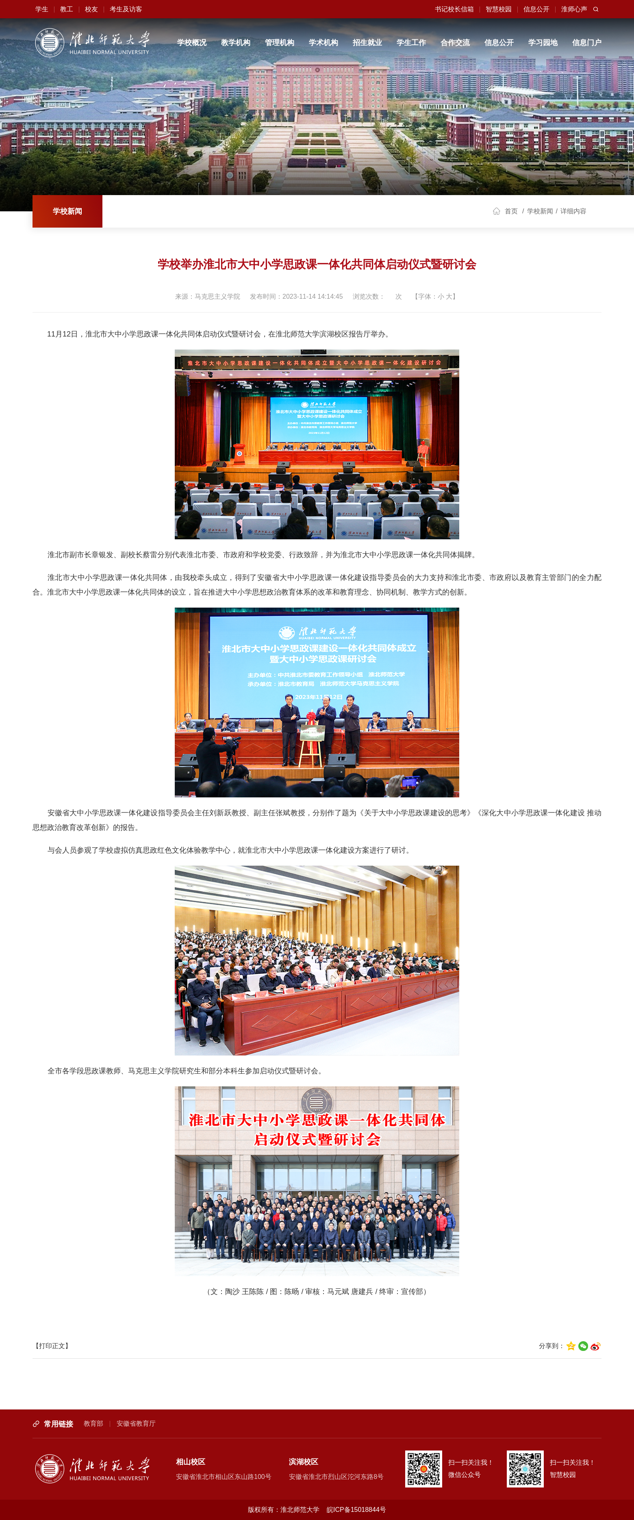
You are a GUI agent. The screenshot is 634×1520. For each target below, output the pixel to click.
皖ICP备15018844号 (356, 1509)
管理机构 (279, 43)
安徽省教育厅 (136, 1423)
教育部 (93, 1423)
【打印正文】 (52, 1345)
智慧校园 (499, 9)
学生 (41, 9)
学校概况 (191, 43)
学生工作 (411, 43)
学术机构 (323, 43)
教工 (66, 9)
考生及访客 (126, 9)
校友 (91, 9)
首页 (511, 211)
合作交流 (455, 43)
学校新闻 (67, 211)
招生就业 (367, 43)
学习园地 (543, 43)
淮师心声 (574, 9)
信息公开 (536, 9)
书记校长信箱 (454, 9)
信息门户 (586, 43)
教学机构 (235, 43)
